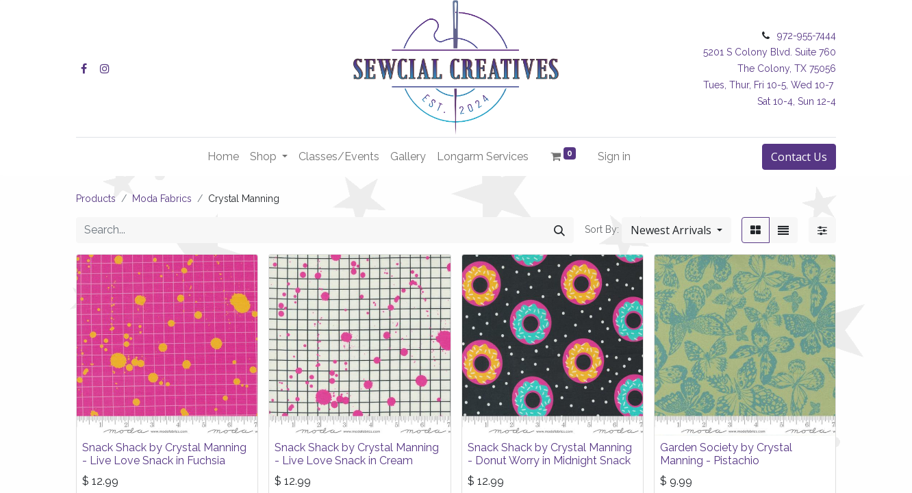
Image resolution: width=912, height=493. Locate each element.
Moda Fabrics (162, 198)
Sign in (614, 156)
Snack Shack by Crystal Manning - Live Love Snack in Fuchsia (164, 454)
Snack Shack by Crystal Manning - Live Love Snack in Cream (357, 454)
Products (96, 198)
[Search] (559, 230)
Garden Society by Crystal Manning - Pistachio (726, 454)
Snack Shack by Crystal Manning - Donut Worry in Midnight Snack (550, 454)
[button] (676, 230)
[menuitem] (223, 156)
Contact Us (799, 156)
